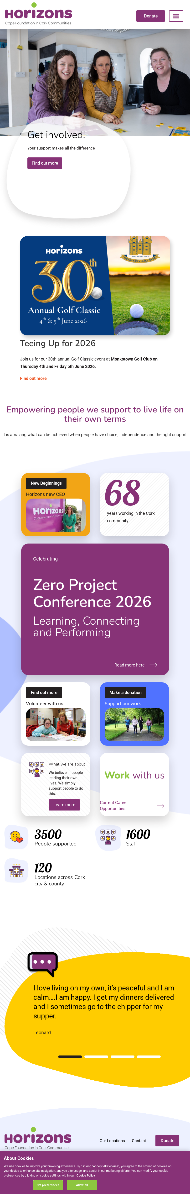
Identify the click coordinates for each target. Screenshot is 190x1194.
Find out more (45, 163)
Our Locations (112, 1140)
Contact (139, 1140)
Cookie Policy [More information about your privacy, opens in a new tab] (86, 1175)
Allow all (82, 1185)
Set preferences (48, 1185)
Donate (151, 15)
